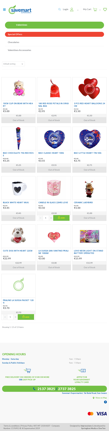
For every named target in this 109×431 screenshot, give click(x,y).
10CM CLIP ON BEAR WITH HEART (18, 104)
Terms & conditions (12, 426)
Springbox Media (88, 428)
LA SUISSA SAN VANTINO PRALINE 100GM (53, 251)
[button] (59, 9)
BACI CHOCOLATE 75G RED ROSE (18, 154)
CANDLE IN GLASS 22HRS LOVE (53, 202)
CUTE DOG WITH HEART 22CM (17, 250)
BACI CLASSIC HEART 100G (51, 153)
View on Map (100, 398)
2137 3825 (46, 389)
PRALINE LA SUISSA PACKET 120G (18, 301)
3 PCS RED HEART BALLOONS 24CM (89, 104)
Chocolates (13, 42)
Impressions (86, 426)
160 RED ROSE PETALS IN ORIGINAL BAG (53, 104)
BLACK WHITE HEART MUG (16, 202)
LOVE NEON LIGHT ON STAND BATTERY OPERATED (88, 251)
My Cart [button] (87, 9)
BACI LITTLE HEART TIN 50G (87, 153)
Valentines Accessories (19, 50)
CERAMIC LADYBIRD (83, 202)
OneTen (101, 428)
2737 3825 (67, 389)
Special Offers (15, 34)
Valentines (17, 24)
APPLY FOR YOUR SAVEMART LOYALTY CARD (81, 379)
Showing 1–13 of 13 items (13, 327)
